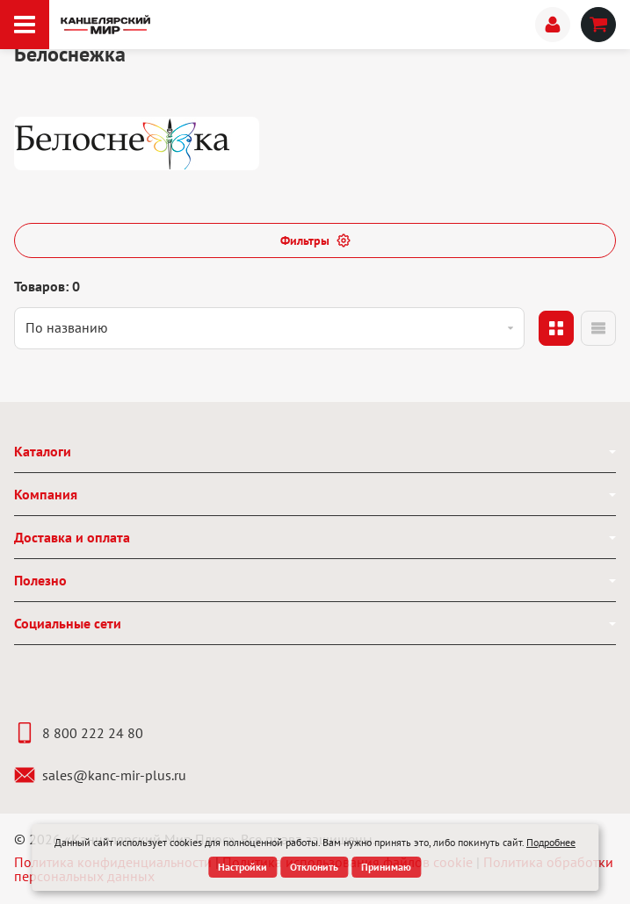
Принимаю (386, 866)
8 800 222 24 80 (78, 732)
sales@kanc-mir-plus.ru (100, 775)
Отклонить (314, 866)
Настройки (242, 866)
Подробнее (551, 842)
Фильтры (315, 240)
